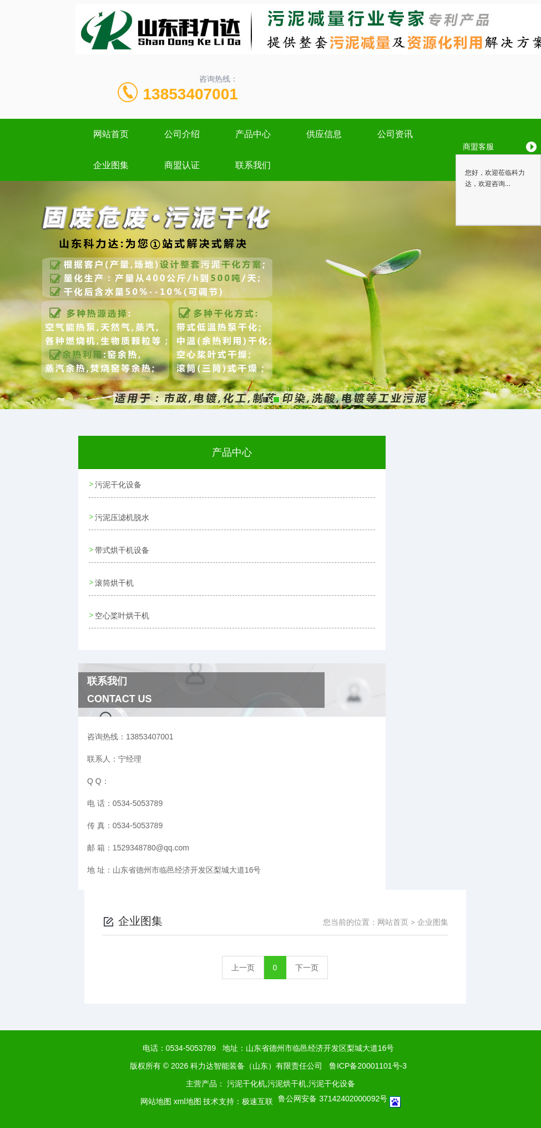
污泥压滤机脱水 (122, 516)
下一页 (306, 962)
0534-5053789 (191, 1043)
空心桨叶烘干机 (122, 611)
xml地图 (187, 1096)
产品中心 (253, 134)
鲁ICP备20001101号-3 (368, 1060)
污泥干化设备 (118, 484)
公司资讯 (395, 134)
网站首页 (111, 134)
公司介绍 (182, 134)
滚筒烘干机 (114, 579)
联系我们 (253, 165)
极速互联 (257, 1096)
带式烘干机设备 (122, 547)
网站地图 (155, 1096)
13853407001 (190, 94)
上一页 (243, 962)
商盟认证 (182, 165)
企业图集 (111, 165)
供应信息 (324, 134)
